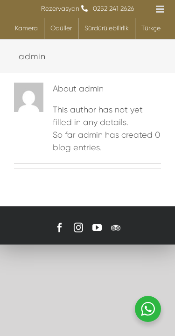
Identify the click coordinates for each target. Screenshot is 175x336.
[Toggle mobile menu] (161, 9)
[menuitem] (151, 28)
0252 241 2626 (113, 8)
